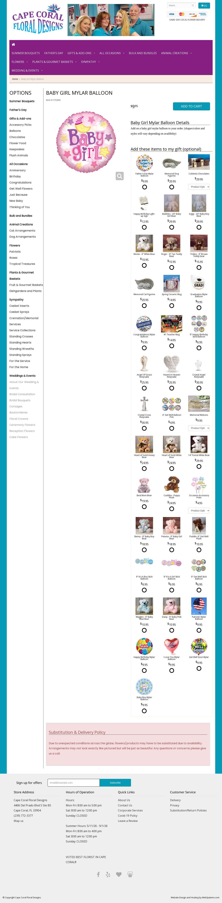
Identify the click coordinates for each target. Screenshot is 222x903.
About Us (124, 800)
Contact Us (125, 805)
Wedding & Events (25, 70)
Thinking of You (19, 207)
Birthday (15, 176)
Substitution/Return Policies (188, 810)
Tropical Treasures (22, 264)
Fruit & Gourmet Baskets (26, 285)
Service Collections (22, 330)
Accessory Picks (20, 125)
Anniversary (17, 170)
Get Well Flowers (20, 189)
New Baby (16, 201)
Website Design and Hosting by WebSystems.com (195, 897)
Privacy (174, 805)
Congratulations (20, 183)
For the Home (18, 367)
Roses (13, 258)
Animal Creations (174, 53)
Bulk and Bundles (143, 53)
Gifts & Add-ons (79, 53)
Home (15, 78)
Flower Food (17, 143)
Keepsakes (16, 149)
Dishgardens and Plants (25, 291)
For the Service (19, 361)
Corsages (15, 406)
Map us (18, 821)
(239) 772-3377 (23, 816)
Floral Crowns (18, 419)
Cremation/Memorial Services (23, 321)
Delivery (175, 800)
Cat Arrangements (22, 231)
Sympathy (88, 62)
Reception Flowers (22, 431)
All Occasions (110, 53)
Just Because (18, 195)
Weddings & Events (22, 376)
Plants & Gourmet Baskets (52, 62)
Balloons (15, 131)
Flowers (18, 62)
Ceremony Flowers (22, 425)
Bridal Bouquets (19, 400)
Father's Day (53, 53)
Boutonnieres (18, 413)
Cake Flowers (18, 437)
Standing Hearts (20, 343)
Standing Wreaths (21, 349)
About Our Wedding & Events (24, 385)
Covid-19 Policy (127, 816)
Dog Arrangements (22, 237)
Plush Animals (18, 155)
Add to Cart (191, 106)
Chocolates (17, 137)
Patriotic (15, 252)
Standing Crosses (21, 336)
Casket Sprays (19, 312)
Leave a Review (128, 821)
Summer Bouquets (26, 53)
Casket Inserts (19, 306)
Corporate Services (130, 810)
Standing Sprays (20, 355)
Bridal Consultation (22, 394)
